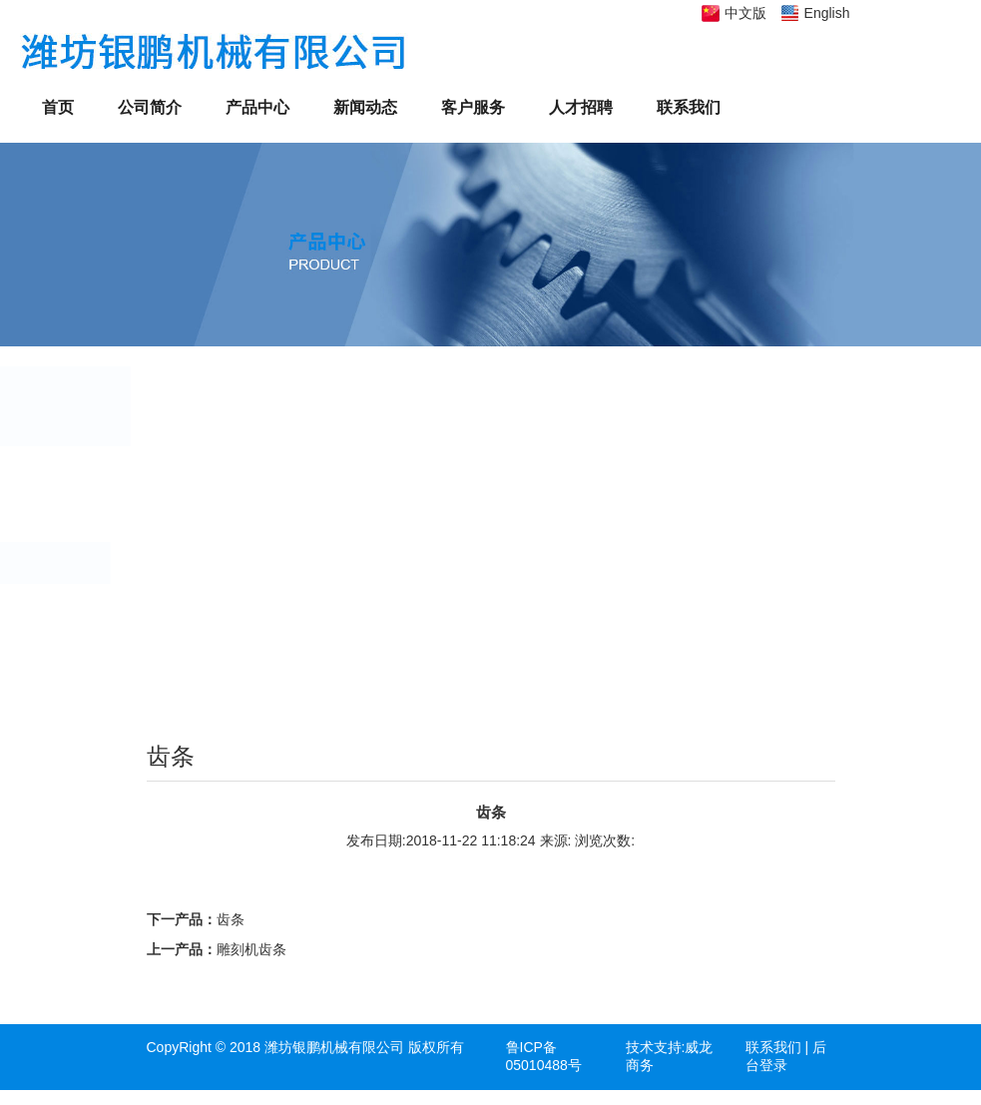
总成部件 (217, 649)
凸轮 (203, 520)
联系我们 (689, 107)
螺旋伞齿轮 (223, 692)
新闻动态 (365, 107)
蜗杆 (203, 606)
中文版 (745, 13)
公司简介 (150, 107)
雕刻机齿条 (251, 949)
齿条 (203, 563)
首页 (58, 107)
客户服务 (473, 107)
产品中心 (257, 107)
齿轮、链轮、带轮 (244, 477)
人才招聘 (581, 107)
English (827, 13)
